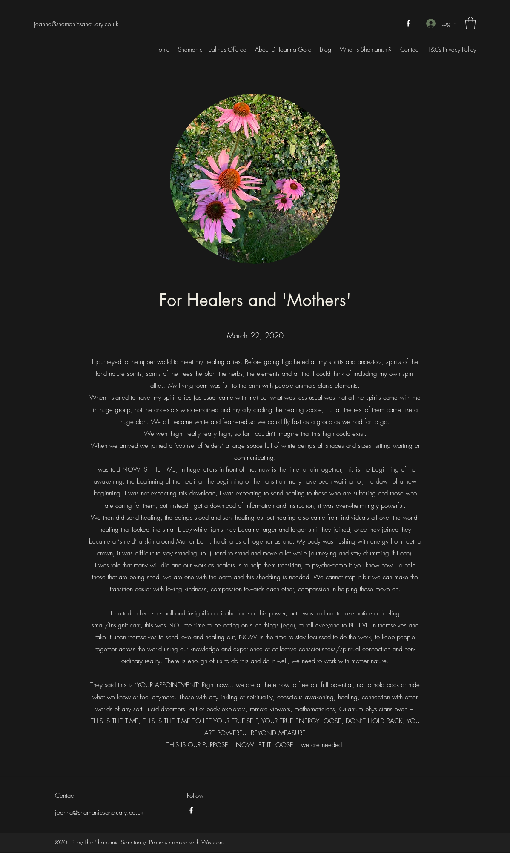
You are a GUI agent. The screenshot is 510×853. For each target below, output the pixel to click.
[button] (470, 23)
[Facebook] (408, 23)
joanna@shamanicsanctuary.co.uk (76, 24)
